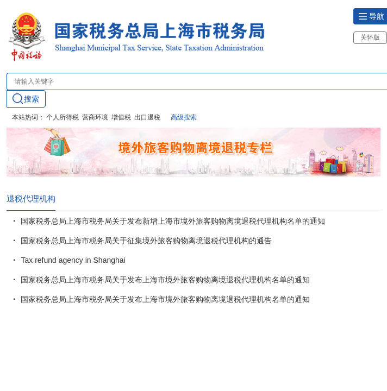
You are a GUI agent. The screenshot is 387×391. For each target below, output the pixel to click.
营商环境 (95, 117)
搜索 (26, 98)
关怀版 (370, 37)
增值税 (121, 117)
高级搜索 (184, 117)
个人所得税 (62, 117)
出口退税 (147, 117)
